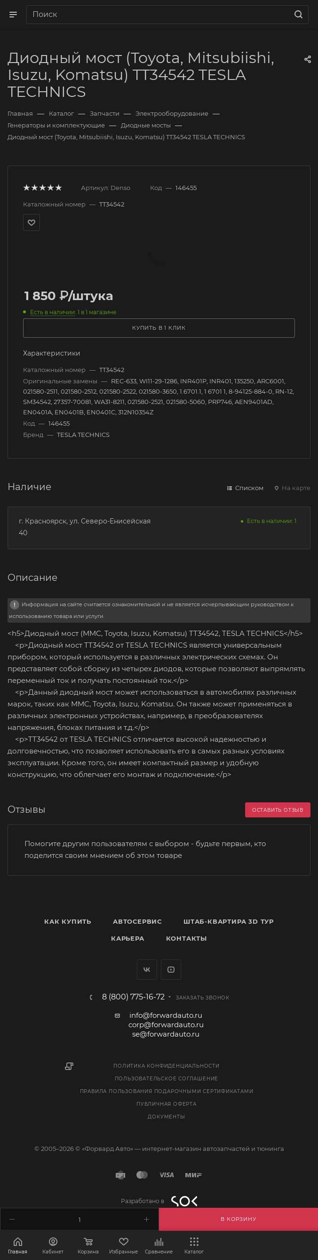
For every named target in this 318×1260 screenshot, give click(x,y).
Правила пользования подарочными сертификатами (167, 1091)
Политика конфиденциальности (166, 1066)
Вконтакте (147, 969)
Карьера (127, 938)
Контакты (186, 938)
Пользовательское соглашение (167, 1079)
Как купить (67, 921)
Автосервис (137, 921)
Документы (166, 1117)
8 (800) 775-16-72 (133, 997)
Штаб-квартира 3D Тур (228, 921)
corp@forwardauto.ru (166, 1024)
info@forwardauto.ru (165, 1015)
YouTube (171, 969)
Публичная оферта (166, 1104)
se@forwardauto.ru (165, 1034)
